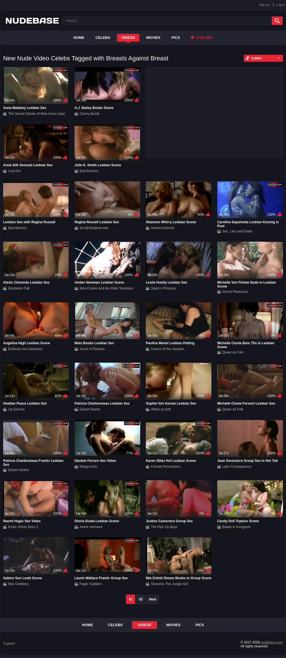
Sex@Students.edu (94, 228)
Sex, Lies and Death (237, 231)
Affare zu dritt (161, 409)
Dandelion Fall (19, 288)
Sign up (264, 4)
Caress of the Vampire (167, 349)
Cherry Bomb (89, 114)
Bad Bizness (89, 171)
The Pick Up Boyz (164, 527)
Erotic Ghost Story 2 (23, 527)
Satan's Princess (163, 288)
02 (140, 599)
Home (78, 37)
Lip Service (16, 409)
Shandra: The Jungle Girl (169, 584)
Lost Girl (14, 171)
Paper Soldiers (91, 584)
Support (9, 643)
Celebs (103, 37)
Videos (128, 37)
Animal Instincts (162, 228)
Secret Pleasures (235, 292)
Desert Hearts (90, 409)
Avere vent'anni (91, 527)
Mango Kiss (88, 467)
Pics (175, 37)
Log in (280, 4)
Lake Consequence (236, 467)
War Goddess (18, 584)
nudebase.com (272, 642)
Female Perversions (166, 467)
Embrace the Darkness (25, 349)
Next (152, 599)
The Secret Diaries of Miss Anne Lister (36, 114)
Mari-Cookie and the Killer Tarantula (106, 288)
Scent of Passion (92, 349)
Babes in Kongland (236, 527)
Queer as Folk (232, 352)
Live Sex (202, 37)
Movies (153, 37)
